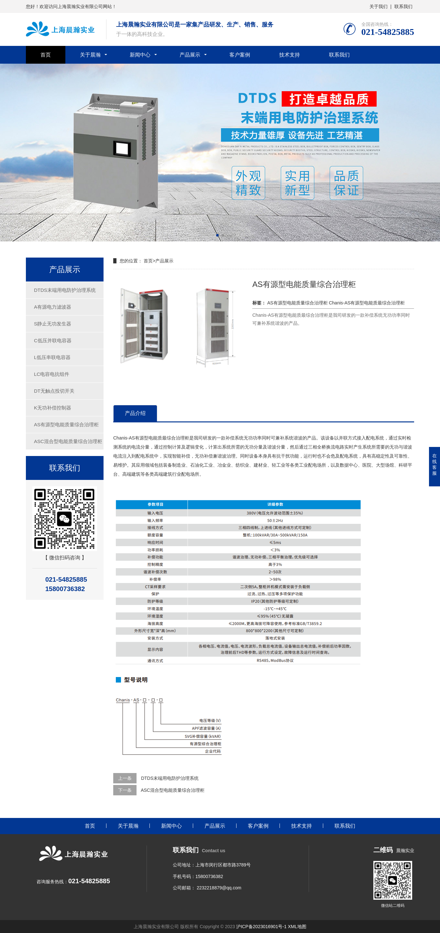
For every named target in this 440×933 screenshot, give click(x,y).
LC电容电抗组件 (51, 374)
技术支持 (289, 55)
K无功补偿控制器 (52, 407)
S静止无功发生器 (52, 323)
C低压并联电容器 (53, 340)
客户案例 (239, 55)
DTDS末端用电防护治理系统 (65, 290)
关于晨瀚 (90, 55)
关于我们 (378, 6)
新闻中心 (140, 55)
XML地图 (297, 926)
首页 (45, 55)
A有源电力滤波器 (52, 307)
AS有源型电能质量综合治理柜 (66, 424)
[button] (217, 235)
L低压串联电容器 (52, 357)
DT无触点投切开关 (54, 391)
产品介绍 (135, 413)
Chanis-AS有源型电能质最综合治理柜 (367, 302)
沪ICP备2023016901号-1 (261, 926)
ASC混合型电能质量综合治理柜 (68, 441)
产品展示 (190, 55)
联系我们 (403, 6)
